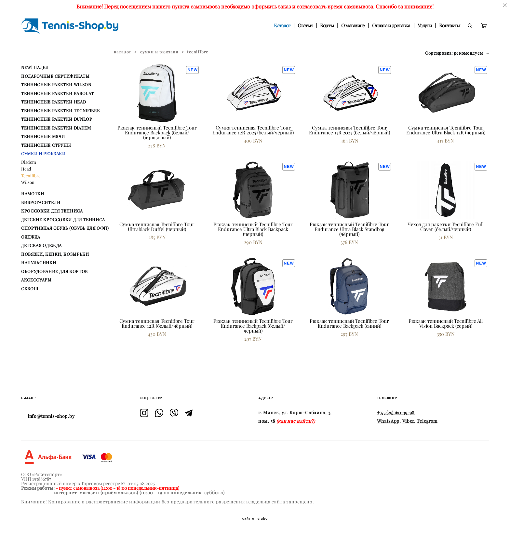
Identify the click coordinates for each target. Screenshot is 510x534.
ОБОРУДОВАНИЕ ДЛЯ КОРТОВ (54, 271)
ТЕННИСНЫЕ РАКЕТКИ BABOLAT (57, 93)
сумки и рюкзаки (159, 51)
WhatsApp (388, 421)
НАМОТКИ (32, 193)
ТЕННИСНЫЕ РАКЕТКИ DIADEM (56, 127)
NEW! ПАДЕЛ (35, 67)
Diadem (28, 162)
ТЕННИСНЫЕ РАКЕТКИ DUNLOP (56, 119)
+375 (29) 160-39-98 (395, 413)
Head (26, 168)
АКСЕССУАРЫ (36, 279)
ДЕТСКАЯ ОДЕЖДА (41, 245)
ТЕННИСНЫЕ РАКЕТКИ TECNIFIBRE (60, 110)
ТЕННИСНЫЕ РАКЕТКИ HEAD (53, 101)
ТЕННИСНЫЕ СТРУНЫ (46, 145)
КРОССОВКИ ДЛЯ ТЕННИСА (52, 210)
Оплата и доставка (391, 25)
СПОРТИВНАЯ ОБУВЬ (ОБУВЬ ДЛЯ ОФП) (65, 228)
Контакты (449, 25)
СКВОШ (29, 288)
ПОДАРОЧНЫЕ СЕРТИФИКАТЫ (55, 76)
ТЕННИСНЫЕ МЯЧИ (43, 136)
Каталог (282, 25)
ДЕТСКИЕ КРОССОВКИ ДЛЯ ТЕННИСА (63, 219)
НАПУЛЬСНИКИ (38, 262)
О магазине (353, 25)
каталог (122, 51)
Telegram (427, 421)
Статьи (305, 25)
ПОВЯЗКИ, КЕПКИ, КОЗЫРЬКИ (55, 254)
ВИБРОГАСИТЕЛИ (40, 202)
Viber (408, 421)
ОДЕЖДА (30, 237)
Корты (327, 25)
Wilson (27, 182)
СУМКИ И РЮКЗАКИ (43, 153)
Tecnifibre (31, 175)
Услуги (425, 25)
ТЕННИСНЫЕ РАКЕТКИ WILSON (56, 84)
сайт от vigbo (255, 518)
